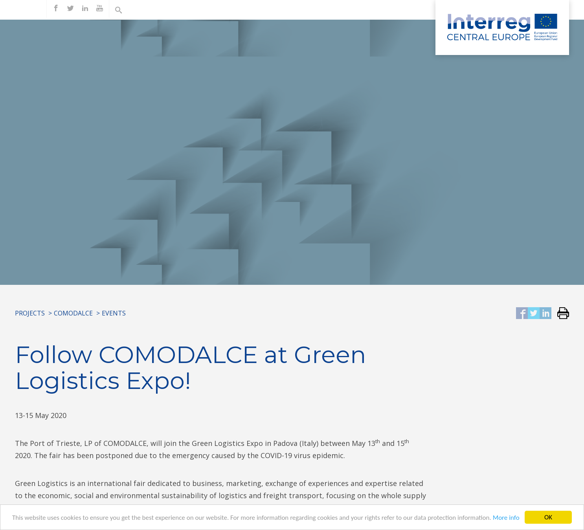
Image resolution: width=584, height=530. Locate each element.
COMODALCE (73, 313)
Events (114, 313)
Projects (30, 313)
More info (506, 518)
